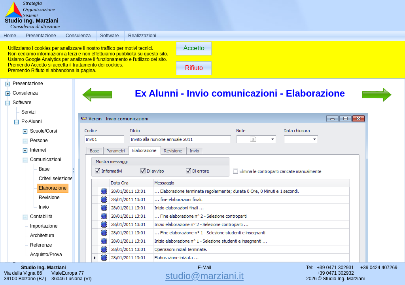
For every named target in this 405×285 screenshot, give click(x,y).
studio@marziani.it (204, 275)
